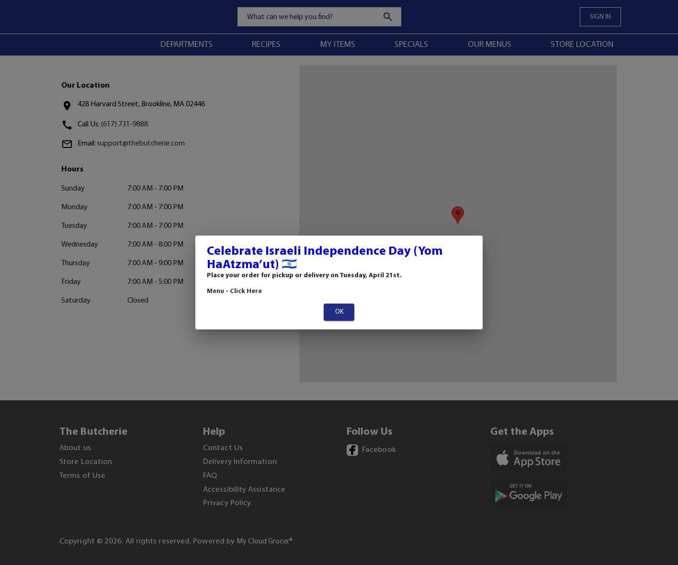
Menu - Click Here (234, 291)
